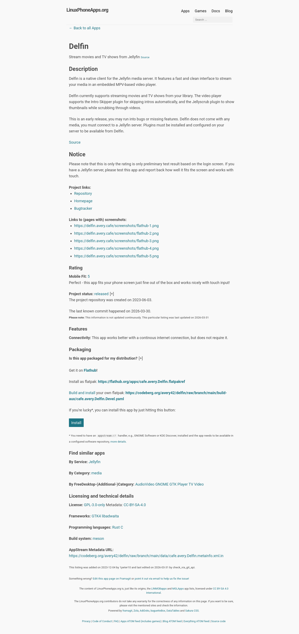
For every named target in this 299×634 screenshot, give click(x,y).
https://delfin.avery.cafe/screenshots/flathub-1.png (116, 225)
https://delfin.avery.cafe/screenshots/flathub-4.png (116, 248)
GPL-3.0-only (94, 505)
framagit (127, 610)
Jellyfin (94, 462)
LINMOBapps (159, 588)
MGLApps (178, 588)
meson (98, 538)
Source (145, 57)
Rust (116, 527)
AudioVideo (144, 484)
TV (191, 484)
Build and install (82, 393)
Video (199, 484)
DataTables (173, 610)
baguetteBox (158, 610)
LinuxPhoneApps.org (87, 10)
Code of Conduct (102, 621)
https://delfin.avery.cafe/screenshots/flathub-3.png (116, 241)
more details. (118, 441)
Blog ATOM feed (172, 621)
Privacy (86, 621)
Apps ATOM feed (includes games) (141, 621)
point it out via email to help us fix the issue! (162, 578)
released (101, 294)
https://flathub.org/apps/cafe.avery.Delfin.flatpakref (141, 381)
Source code (218, 621)
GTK (172, 484)
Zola (136, 610)
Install (76, 423)
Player (183, 484)
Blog (229, 11)
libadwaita (110, 516)
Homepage (83, 201)
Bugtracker (83, 208)
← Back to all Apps (84, 28)
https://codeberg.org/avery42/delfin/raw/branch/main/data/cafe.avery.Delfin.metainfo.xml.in (146, 556)
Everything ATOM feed (196, 621)
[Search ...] (213, 20)
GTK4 (96, 516)
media (96, 473)
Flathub (90, 370)
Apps (185, 11)
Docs (216, 11)
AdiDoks (145, 610)
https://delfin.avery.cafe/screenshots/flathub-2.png (116, 233)
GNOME (161, 484)
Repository (83, 193)
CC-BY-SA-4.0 (135, 505)
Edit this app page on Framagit (112, 578)
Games (201, 11)
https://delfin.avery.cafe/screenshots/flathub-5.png (116, 256)
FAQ (116, 621)
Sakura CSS (192, 610)
